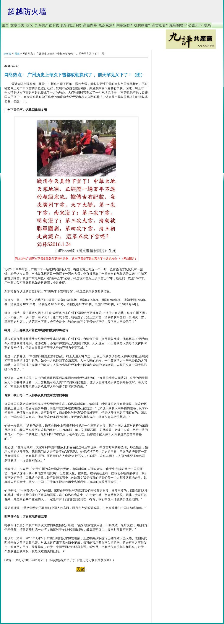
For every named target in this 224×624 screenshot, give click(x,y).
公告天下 (195, 25)
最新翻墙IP (178, 25)
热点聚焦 (107, 25)
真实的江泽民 (71, 25)
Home (7, 53)
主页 (5, 25)
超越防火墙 (27, 11)
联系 (207, 25)
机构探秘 (142, 25)
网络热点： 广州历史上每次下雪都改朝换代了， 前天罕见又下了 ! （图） (74, 74)
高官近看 (160, 25)
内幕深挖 (124, 25)
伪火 (29, 25)
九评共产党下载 (47, 25)
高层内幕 (90, 25)
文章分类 (17, 25)
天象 (17, 53)
